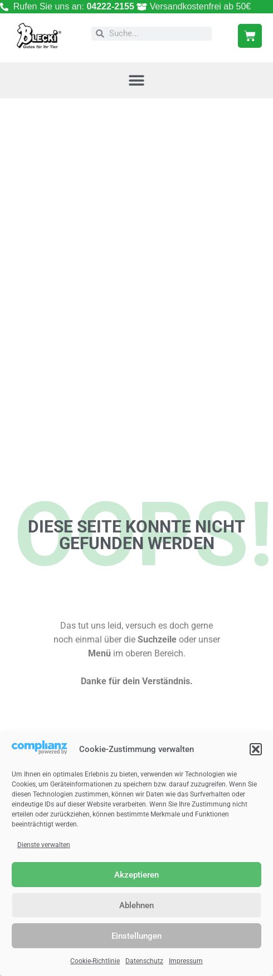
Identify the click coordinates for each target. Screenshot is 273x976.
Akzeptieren (136, 875)
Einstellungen (136, 936)
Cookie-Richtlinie (95, 961)
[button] (255, 749)
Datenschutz (144, 961)
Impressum (186, 961)
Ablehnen (136, 905)
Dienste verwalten (43, 845)
